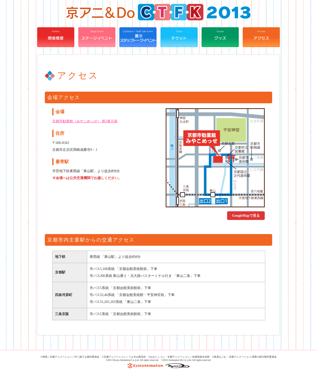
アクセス (261, 37)
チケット (179, 37)
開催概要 (55, 37)
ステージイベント (96, 37)
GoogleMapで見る (246, 215)
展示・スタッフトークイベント (138, 37)
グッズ (220, 37)
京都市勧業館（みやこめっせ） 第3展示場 (84, 121)
